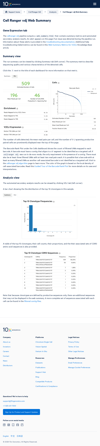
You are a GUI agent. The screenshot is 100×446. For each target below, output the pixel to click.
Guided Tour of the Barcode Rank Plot (51, 166)
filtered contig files (32, 301)
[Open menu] (95, 4)
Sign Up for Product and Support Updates (21, 412)
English (6, 436)
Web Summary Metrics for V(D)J (62, 44)
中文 (13, 436)
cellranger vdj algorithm (17, 163)
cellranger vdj (13, 35)
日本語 (20, 436)
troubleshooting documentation (60, 41)
